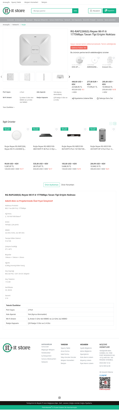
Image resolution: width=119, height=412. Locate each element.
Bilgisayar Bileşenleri (41, 20)
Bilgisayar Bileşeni (47, 350)
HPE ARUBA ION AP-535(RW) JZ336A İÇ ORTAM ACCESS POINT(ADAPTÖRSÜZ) (78, 65)
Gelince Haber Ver (79, 47)
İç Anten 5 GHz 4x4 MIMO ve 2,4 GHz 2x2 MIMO (26, 100)
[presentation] (69, 77)
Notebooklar (45, 353)
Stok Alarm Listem (86, 357)
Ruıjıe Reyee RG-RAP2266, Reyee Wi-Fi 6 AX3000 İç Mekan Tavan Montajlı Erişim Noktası (17, 147)
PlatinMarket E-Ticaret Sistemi (53, 407)
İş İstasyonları (20, 20)
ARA (75, 11)
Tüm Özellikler (9, 107)
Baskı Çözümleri (110, 20)
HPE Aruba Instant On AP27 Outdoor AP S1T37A (108, 65)
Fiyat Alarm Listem (86, 363)
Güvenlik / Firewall (89, 20)
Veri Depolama (77, 20)
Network (67, 20)
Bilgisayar (29, 20)
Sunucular (10, 20)
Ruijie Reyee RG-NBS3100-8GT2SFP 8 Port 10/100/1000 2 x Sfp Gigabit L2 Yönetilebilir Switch (73, 147)
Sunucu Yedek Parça (56, 20)
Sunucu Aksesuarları (48, 359)
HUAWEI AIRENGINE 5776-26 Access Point (93, 65)
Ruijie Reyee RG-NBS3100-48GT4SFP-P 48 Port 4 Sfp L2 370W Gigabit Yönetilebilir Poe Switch (45, 147)
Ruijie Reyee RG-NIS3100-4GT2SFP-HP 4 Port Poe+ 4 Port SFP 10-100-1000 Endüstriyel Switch (101, 147)
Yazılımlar (100, 20)
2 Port (22, 92)
